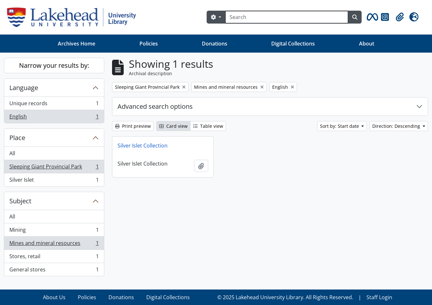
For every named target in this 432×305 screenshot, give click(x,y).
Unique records (54, 104)
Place (17, 137)
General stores (54, 271)
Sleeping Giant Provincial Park (54, 168)
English (54, 118)
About (366, 43)
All (12, 153)
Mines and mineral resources (54, 244)
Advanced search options (155, 106)
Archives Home (76, 43)
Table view (208, 126)
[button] (371, 17)
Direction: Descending (396, 126)
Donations (214, 43)
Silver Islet (54, 181)
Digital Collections (293, 43)
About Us (54, 297)
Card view (173, 126)
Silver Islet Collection (143, 145)
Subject (20, 201)
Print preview (133, 126)
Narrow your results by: (54, 65)
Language (23, 87)
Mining (54, 231)
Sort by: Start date (340, 126)
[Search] (286, 17)
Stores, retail (54, 257)
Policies (148, 43)
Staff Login (379, 297)
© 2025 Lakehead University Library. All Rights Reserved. (285, 297)
